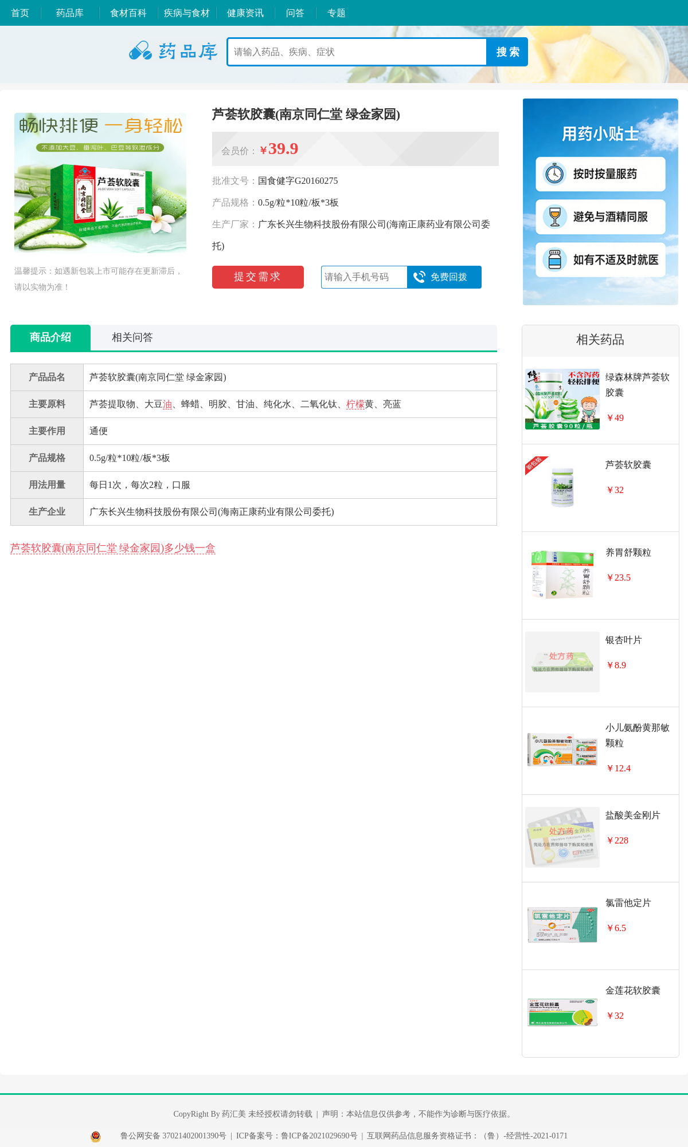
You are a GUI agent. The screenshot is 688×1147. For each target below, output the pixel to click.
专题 (336, 13)
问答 (295, 13)
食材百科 (128, 13)
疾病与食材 (187, 13)
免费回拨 (440, 277)
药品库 (70, 13)
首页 (20, 13)
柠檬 (355, 404)
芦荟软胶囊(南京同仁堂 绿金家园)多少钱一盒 (113, 548)
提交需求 (258, 276)
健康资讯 (245, 13)
